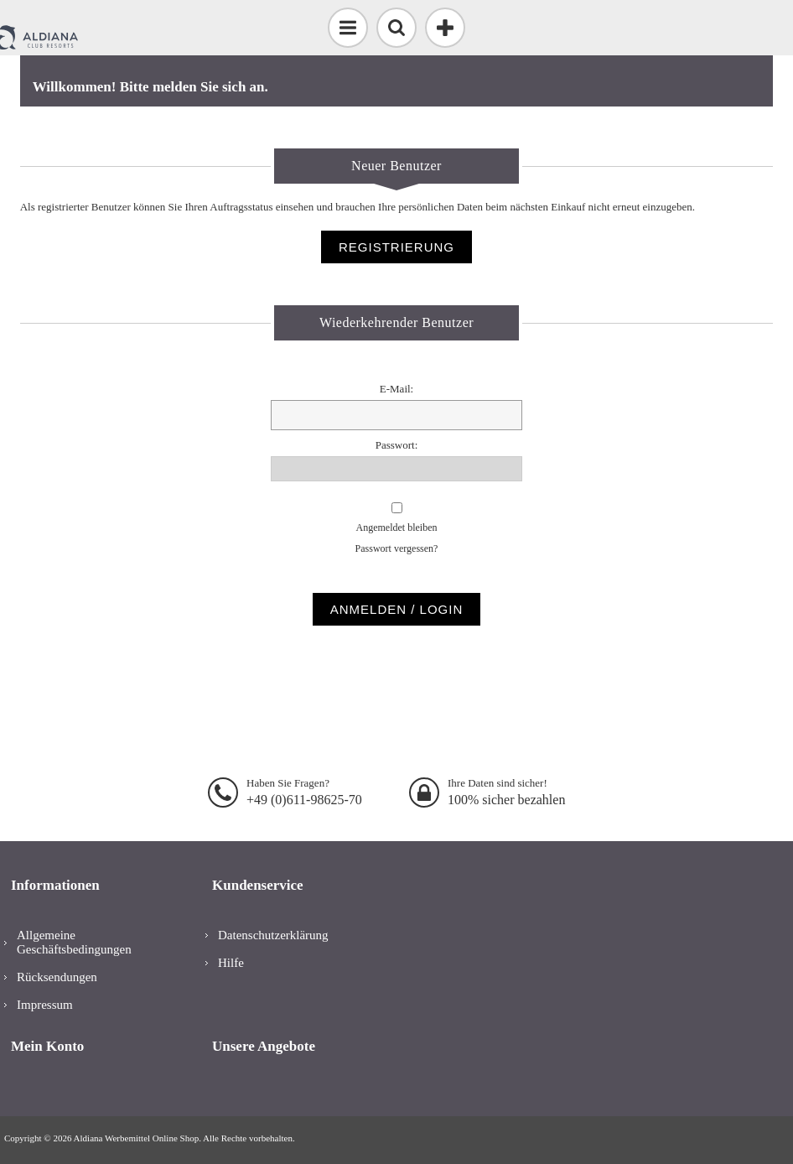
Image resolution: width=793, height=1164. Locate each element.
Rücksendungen (57, 977)
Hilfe (231, 962)
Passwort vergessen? (396, 548)
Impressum (45, 1004)
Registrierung (396, 247)
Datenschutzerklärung (273, 935)
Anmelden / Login (397, 609)
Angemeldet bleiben (397, 527)
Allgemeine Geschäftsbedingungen (74, 942)
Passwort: (397, 445)
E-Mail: (396, 388)
